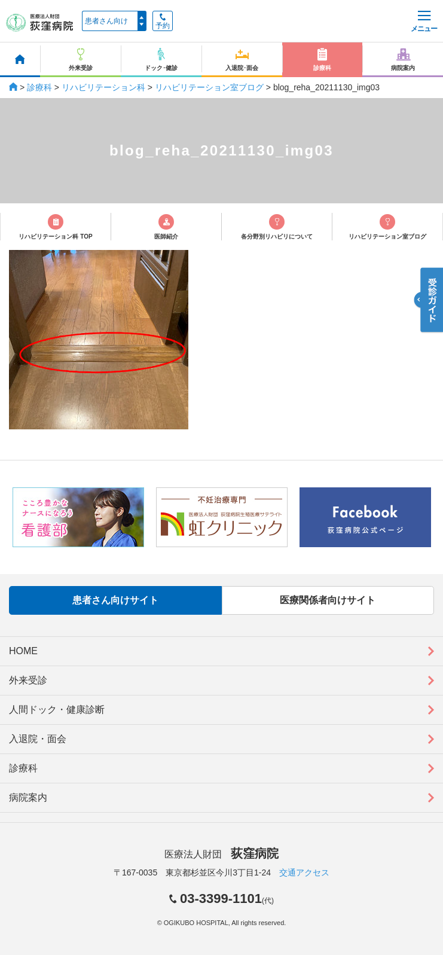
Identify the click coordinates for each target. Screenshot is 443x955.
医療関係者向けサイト (327, 600)
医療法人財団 (221, 854)
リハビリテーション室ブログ (209, 87)
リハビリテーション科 (103, 87)
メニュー (424, 22)
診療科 (39, 87)
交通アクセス (304, 872)
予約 (162, 21)
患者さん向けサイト (115, 600)
